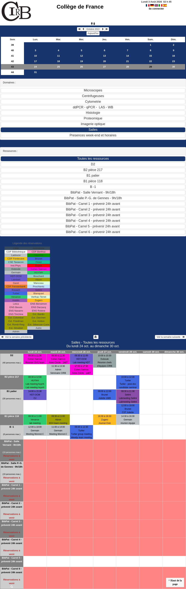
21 (127, 61)
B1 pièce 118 (12, 416)
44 (12, 72)
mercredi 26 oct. (81, 351)
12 (81, 55)
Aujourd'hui (93, 33)
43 (12, 66)
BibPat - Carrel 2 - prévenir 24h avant (11, 505)
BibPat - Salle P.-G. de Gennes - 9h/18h (12, 465)
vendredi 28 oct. (128, 351)
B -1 (11, 427)
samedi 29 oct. (151, 351)
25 (58, 66)
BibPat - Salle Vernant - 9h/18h (12, 443)
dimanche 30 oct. (174, 351)
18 (58, 61)
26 (81, 66)
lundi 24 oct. (35, 351)
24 (35, 66)
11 (58, 55)
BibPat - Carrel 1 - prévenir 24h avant (11, 487)
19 (81, 61)
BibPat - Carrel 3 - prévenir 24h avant (11, 523)
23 (173, 61)
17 (35, 61)
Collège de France (80, 7)
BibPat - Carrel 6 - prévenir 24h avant (11, 570)
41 (12, 55)
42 (12, 61)
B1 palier (12, 391)
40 (12, 50)
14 (127, 55)
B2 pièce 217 (12, 376)
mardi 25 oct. (58, 351)
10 (35, 55)
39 (12, 45)
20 (104, 61)
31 (35, 72)
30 (173, 66)
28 (127, 66)
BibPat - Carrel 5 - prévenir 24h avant (11, 559)
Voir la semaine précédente (16, 337)
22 (150, 61)
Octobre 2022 (93, 29)
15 (150, 55)
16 (173, 55)
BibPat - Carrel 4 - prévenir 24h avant (11, 541)
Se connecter (156, 8)
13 (104, 55)
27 (104, 66)
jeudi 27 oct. (105, 351)
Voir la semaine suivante (170, 337)
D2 (11, 355)
